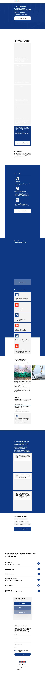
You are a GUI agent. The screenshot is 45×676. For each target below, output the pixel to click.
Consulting (19, 667)
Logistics (24, 664)
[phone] (22, 644)
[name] (22, 634)
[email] (22, 647)
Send (22, 654)
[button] (22, 18)
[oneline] (22, 638)
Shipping (19, 669)
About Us (19, 664)
